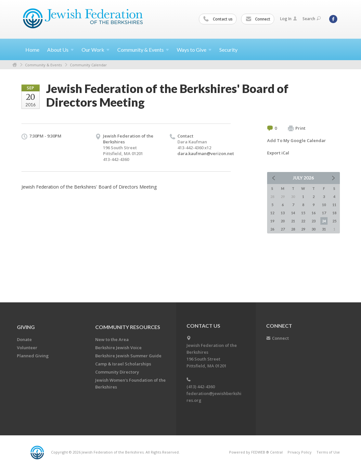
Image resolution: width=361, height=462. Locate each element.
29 (303, 229)
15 (303, 213)
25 (334, 221)
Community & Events (43, 64)
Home (32, 49)
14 (293, 213)
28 (293, 229)
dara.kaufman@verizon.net (205, 153)
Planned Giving (33, 356)
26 (272, 229)
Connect (258, 19)
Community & (143, 49)
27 (283, 229)
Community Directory (117, 372)
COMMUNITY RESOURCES (127, 327)
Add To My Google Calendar (296, 140)
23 (314, 221)
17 (324, 213)
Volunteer (27, 347)
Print (296, 128)
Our (96, 49)
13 (283, 213)
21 (293, 221)
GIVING (26, 327)
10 (324, 205)
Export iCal (278, 153)
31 (324, 229)
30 (314, 229)
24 (324, 221)
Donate (24, 339)
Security (228, 49)
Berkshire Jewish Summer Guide (128, 356)
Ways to (194, 49)
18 (334, 213)
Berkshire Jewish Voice (118, 347)
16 (314, 213)
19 (272, 221)
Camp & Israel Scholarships (123, 364)
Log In (288, 18)
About (60, 49)
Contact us (218, 19)
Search (312, 18)
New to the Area (112, 339)
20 (283, 221)
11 (334, 205)
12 (272, 213)
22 (303, 221)
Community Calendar (88, 64)
